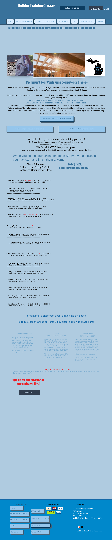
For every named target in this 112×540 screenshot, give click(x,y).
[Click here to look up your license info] (82, 129)
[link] (30, 392)
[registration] (20, 526)
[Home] (16, 508)
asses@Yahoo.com (94, 518)
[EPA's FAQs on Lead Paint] (40, 519)
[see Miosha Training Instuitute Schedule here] (57, 119)
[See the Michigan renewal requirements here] (30, 129)
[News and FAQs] (40, 532)
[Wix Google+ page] (79, 527)
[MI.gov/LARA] (41, 525)
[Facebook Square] (82, 527)
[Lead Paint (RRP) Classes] (20, 520)
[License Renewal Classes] (20, 514)
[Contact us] (16, 532)
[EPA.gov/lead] (37, 511)
